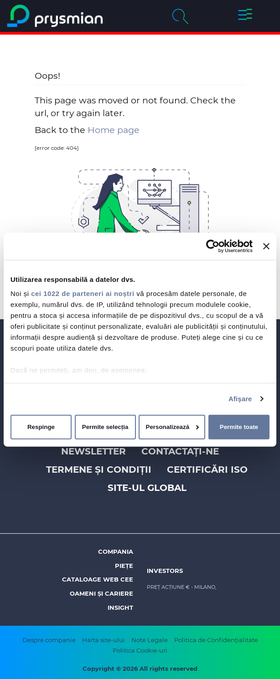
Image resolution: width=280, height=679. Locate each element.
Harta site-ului (103, 639)
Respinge (41, 427)
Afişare (240, 399)
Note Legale (149, 639)
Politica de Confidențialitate (216, 639)
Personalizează (172, 427)
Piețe (124, 565)
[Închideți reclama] (266, 246)
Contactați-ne (180, 451)
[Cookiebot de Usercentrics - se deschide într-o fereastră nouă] (213, 246)
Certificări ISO (207, 469)
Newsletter (93, 451)
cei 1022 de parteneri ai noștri (82, 293)
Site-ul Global (147, 487)
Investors (165, 570)
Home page (114, 129)
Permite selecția (105, 427)
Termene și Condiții (98, 469)
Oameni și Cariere (101, 593)
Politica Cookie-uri (140, 650)
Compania (115, 551)
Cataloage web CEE (97, 579)
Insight (120, 607)
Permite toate (239, 427)
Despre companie (49, 639)
